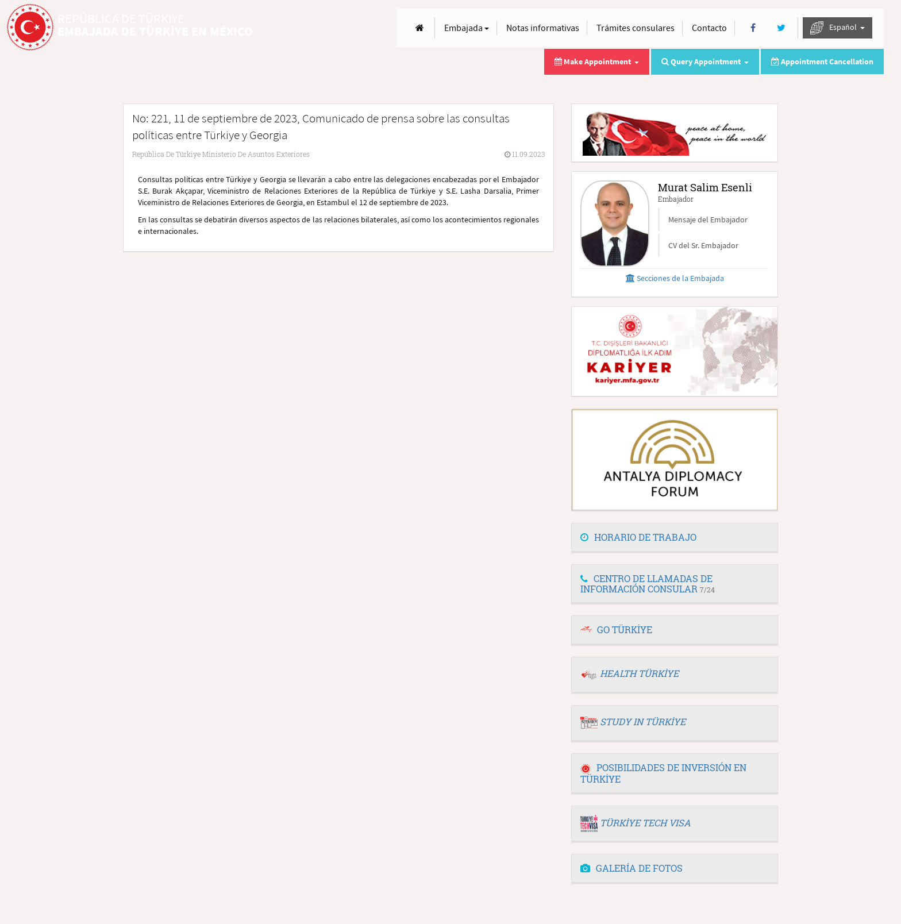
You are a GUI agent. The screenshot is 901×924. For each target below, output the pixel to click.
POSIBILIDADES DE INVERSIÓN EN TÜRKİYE (663, 773)
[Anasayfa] (420, 27)
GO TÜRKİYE (624, 629)
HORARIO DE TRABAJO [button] (638, 537)
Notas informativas (542, 27)
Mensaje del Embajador (708, 219)
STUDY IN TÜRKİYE (643, 721)
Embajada (466, 27)
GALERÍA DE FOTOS (631, 868)
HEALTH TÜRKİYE (639, 673)
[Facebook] (753, 27)
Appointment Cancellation (822, 61)
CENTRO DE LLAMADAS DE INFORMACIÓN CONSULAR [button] (647, 583)
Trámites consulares (635, 27)
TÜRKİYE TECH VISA (645, 823)
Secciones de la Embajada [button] (675, 278)
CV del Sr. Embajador (703, 245)
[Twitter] (781, 27)
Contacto (709, 27)
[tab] (674, 537)
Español (837, 27)
